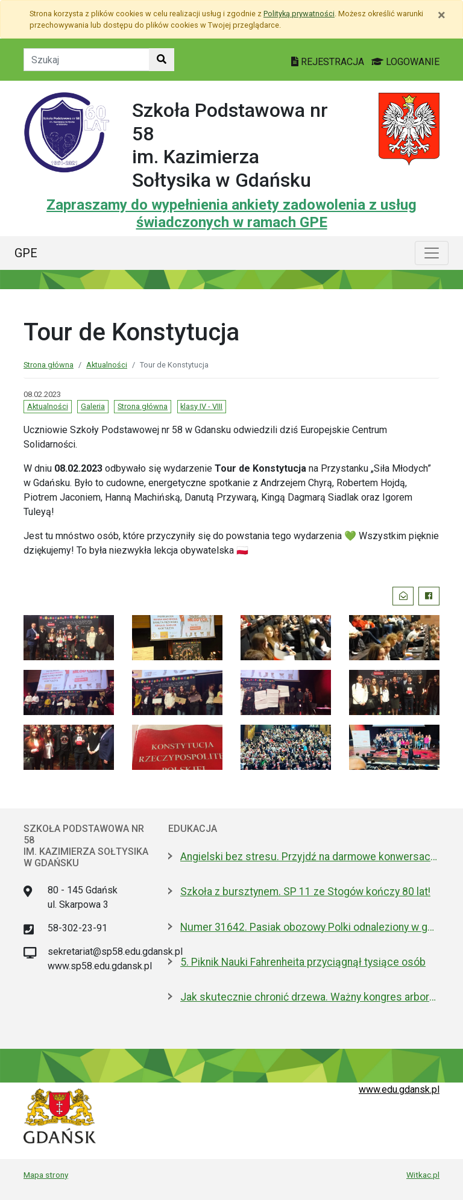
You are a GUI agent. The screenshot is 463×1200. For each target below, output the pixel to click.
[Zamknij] (442, 15)
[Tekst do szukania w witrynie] (87, 59)
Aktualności (106, 364)
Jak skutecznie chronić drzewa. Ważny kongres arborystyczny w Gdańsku (309, 997)
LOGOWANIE (405, 61)
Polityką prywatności (299, 13)
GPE (25, 253)
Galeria (93, 406)
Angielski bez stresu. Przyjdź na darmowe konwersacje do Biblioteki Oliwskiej (309, 857)
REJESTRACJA (329, 61)
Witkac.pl (422, 1175)
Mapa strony (46, 1175)
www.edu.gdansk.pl (399, 1089)
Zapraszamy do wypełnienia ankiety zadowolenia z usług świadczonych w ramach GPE (231, 213)
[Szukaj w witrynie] (161, 59)
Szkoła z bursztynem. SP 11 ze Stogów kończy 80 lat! (305, 892)
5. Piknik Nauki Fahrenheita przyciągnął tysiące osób (303, 962)
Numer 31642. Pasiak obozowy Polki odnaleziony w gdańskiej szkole (309, 927)
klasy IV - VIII (201, 406)
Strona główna (49, 364)
